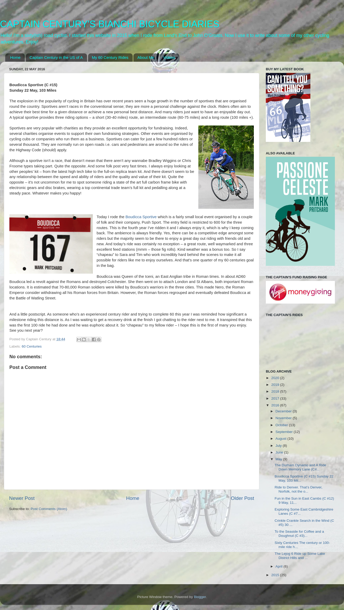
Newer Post (22, 498)
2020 (275, 378)
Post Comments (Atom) (49, 509)
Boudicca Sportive (141, 217)
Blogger (200, 597)
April (279, 566)
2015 (275, 575)
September (284, 432)
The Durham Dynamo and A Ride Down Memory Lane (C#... (300, 467)
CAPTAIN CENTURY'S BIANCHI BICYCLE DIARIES (109, 24)
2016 (275, 405)
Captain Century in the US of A (56, 57)
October (282, 425)
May (279, 459)
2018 (275, 391)
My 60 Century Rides (110, 57)
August (281, 439)
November (284, 418)
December (284, 411)
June (279, 452)
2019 (275, 385)
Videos (169, 57)
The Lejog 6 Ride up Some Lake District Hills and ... (300, 556)
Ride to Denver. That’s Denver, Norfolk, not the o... (298, 489)
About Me (145, 57)
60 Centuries (32, 346)
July (279, 446)
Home (15, 57)
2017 (275, 398)
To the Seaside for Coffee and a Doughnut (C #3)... (299, 534)
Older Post (242, 498)
